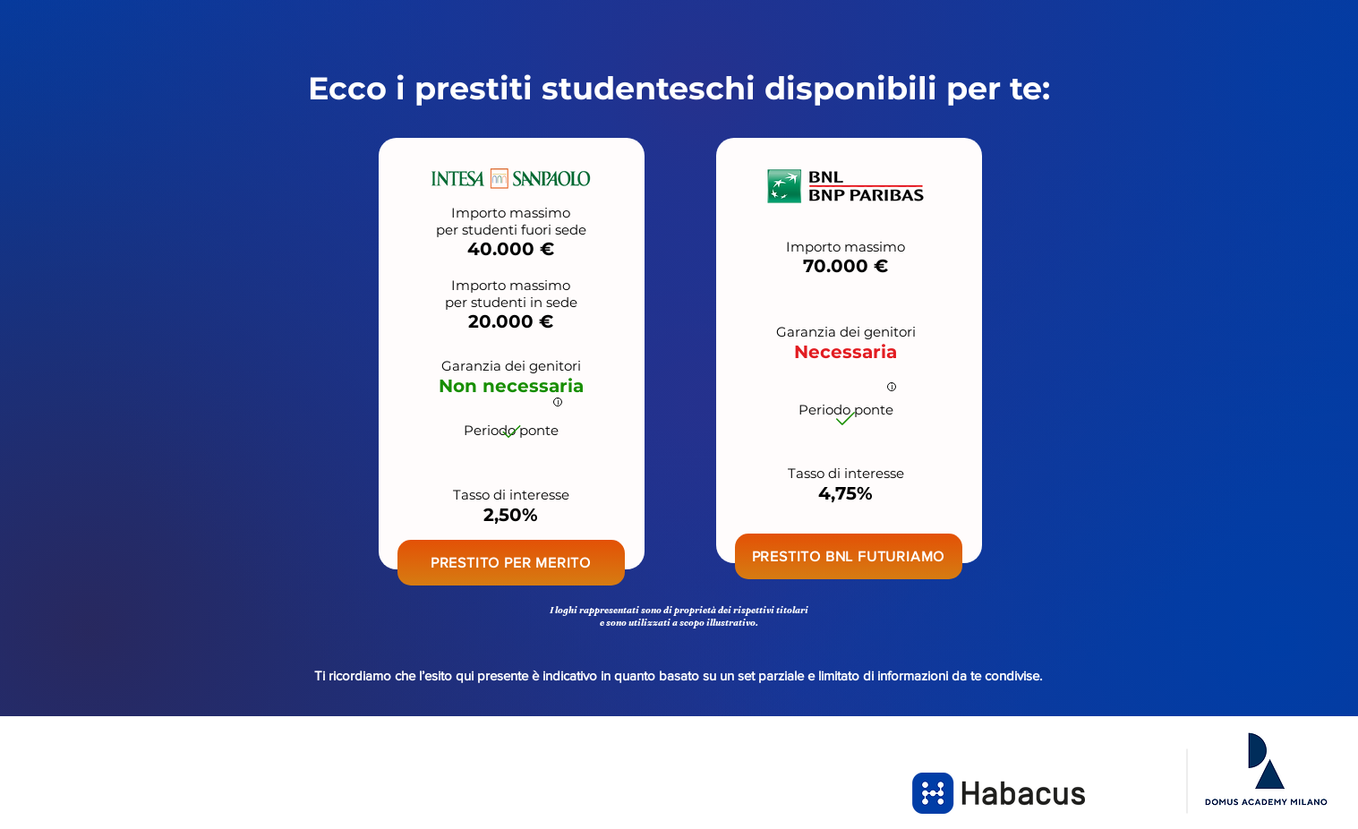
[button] (511, 562)
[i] (557, 401)
